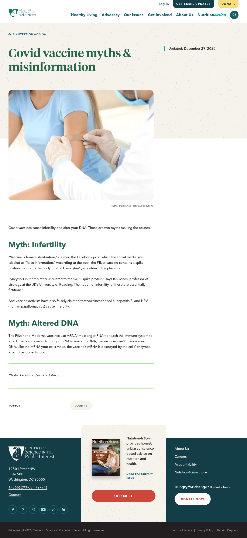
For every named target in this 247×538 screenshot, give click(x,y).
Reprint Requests (228, 530)
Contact (14, 495)
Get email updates (193, 4)
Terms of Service (182, 530)
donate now (192, 499)
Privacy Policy (204, 530)
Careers (181, 456)
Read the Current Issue (139, 476)
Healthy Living (84, 15)
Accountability (186, 464)
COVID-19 (81, 405)
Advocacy (111, 15)
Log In (164, 4)
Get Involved (160, 15)
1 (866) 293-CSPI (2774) (27, 487)
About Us (184, 15)
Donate (228, 4)
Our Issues (134, 15)
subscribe (123, 496)
